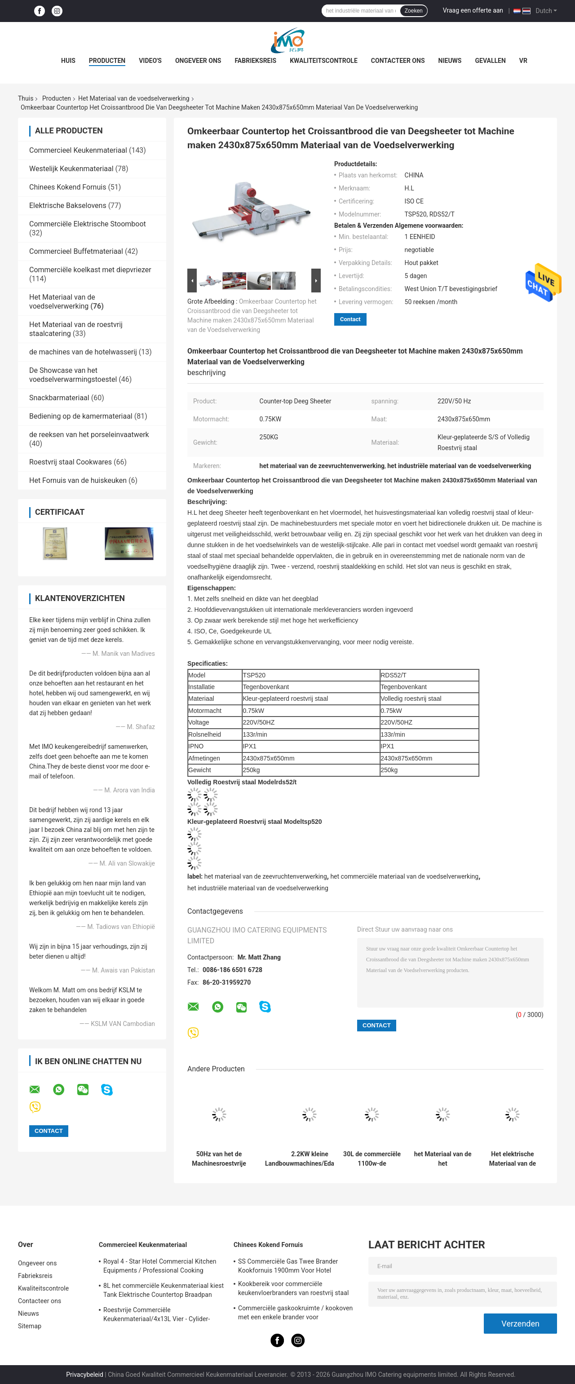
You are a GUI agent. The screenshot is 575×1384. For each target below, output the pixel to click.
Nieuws (450, 60)
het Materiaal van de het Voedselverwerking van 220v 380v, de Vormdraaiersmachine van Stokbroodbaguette (442, 1158)
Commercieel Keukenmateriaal (78, 150)
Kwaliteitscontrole (324, 60)
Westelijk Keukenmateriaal (71, 168)
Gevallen (490, 60)
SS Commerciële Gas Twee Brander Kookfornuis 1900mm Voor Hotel (288, 1266)
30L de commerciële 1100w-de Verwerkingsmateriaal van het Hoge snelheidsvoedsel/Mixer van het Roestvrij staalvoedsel (372, 1158)
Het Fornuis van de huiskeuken (78, 480)
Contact (350, 319)
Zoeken (414, 11)
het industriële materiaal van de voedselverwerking (257, 888)
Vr (523, 60)
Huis (68, 60)
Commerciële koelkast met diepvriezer (90, 269)
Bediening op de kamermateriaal (81, 416)
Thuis (25, 98)
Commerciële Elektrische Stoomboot (87, 224)
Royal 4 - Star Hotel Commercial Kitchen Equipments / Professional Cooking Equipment (160, 1267)
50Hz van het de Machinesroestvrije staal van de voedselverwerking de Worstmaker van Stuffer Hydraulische (219, 1158)
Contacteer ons (398, 60)
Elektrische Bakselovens (67, 205)
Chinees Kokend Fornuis (67, 187)
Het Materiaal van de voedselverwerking (134, 98)
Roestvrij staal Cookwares (70, 462)
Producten (107, 60)
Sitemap (29, 1326)
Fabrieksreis (255, 60)
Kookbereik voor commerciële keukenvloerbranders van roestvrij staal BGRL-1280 (293, 1289)
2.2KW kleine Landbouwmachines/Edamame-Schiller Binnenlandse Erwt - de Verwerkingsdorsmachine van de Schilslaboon (309, 1158)
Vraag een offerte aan (473, 10)
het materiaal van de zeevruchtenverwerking (265, 876)
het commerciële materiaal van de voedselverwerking (404, 876)
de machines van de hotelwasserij (83, 352)
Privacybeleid (84, 1374)
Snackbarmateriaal (59, 398)
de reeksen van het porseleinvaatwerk (89, 434)
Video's (150, 60)
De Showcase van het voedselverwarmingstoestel (73, 375)
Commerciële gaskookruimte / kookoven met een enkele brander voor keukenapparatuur (295, 1313)
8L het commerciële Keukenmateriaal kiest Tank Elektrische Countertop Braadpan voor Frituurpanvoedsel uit (163, 1291)
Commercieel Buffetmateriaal (76, 251)
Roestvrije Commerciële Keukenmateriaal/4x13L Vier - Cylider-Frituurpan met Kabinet (156, 1315)
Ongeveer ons (198, 60)
